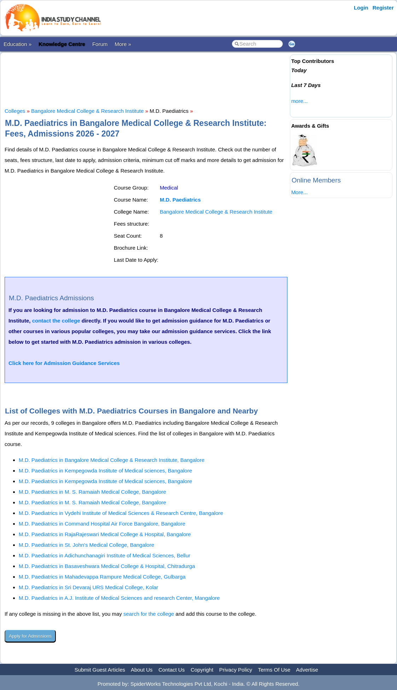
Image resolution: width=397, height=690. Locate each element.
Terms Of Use (274, 670)
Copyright (202, 670)
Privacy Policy (235, 670)
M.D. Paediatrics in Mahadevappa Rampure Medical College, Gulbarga (102, 577)
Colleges (15, 111)
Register (383, 8)
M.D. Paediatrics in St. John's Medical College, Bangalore (86, 545)
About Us (142, 670)
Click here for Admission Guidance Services (64, 363)
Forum (99, 44)
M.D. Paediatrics (180, 200)
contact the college (56, 321)
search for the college (148, 614)
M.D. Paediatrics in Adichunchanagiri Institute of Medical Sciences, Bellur (104, 555)
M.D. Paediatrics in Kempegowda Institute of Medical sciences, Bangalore (105, 471)
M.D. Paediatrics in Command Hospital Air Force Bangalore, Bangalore (102, 524)
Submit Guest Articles (100, 670)
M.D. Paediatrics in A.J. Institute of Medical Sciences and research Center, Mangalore (119, 598)
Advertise (307, 670)
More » (123, 44)
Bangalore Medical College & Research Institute (87, 111)
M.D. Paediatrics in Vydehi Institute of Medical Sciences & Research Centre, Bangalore (121, 513)
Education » (17, 44)
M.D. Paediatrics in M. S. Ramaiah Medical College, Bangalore (92, 492)
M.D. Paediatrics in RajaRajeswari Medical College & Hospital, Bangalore (105, 534)
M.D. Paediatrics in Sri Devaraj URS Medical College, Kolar (88, 587)
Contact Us (171, 670)
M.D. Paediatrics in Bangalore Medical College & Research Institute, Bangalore (111, 460)
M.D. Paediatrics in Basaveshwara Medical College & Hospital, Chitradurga (107, 566)
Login (361, 8)
